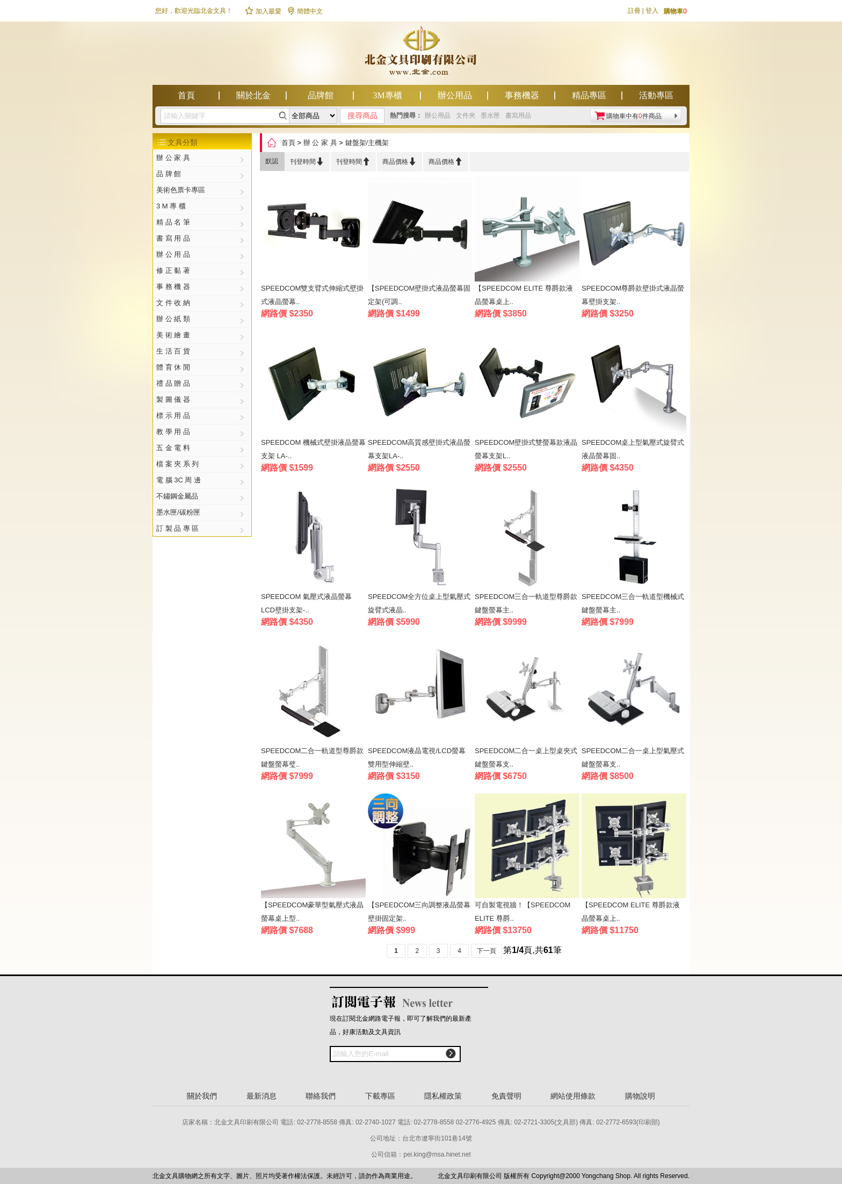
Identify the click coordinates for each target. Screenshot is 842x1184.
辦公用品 (455, 95)
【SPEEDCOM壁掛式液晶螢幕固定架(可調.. (419, 295)
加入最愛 (263, 11)
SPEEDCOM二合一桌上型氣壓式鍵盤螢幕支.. (633, 757)
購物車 (675, 11)
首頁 (186, 95)
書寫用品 (518, 115)
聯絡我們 (321, 1096)
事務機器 (522, 95)
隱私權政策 (443, 1096)
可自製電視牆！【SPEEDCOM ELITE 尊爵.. (522, 911)
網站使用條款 (573, 1096)
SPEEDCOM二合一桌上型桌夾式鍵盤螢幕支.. (526, 757)
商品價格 (399, 161)
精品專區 (589, 95)
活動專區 (656, 95)
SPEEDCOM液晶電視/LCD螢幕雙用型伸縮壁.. (417, 757)
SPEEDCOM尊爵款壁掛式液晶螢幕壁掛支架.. (633, 295)
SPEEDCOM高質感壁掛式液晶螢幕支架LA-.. (419, 449)
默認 (271, 161)
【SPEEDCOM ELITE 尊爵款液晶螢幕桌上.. (524, 295)
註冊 (634, 11)
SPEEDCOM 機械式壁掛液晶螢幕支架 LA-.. (313, 449)
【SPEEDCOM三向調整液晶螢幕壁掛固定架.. (419, 911)
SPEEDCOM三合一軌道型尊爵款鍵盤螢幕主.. (526, 603)
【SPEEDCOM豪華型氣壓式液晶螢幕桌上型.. (312, 911)
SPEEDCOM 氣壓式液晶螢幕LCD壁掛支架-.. (306, 603)
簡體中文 (305, 11)
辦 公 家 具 (320, 143)
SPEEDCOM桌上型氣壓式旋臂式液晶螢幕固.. (633, 449)
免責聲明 (506, 1096)
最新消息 (261, 1096)
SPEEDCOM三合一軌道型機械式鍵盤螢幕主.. (633, 603)
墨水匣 (490, 115)
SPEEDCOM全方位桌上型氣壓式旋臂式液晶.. (419, 603)
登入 (651, 11)
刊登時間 (307, 161)
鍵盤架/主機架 (367, 143)
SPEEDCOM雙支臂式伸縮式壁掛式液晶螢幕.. (312, 295)
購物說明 (640, 1096)
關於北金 (253, 95)
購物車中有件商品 (634, 116)
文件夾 (465, 115)
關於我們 (202, 1096)
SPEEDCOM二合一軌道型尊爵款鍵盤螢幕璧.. (312, 757)
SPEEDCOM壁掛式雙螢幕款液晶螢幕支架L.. (526, 449)
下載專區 (380, 1096)
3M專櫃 (387, 95)
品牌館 (320, 95)
